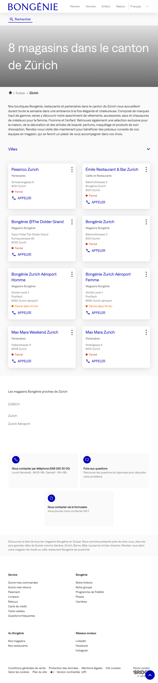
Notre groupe (84, 587)
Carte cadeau (16, 611)
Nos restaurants (18, 646)
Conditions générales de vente (27, 668)
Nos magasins (17, 641)
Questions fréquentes (21, 616)
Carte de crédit (17, 606)
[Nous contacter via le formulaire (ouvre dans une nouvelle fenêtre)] (79, 509)
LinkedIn (81, 641)
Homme (91, 6)
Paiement (14, 592)
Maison (120, 6)
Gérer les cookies (18, 672)
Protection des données (63, 668)
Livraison (13, 597)
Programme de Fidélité (90, 592)
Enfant (106, 6)
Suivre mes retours (19, 587)
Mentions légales (92, 668)
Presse (80, 597)
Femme (75, 6)
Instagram (82, 650)
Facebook (82, 646)
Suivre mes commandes (23, 582)
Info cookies (113, 668)
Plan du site (40, 672)
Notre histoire (84, 582)
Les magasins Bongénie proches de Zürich (37, 391)
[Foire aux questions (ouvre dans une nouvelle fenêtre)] (114, 470)
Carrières (81, 602)
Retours (13, 602)
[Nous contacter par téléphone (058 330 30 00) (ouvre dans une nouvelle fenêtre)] (43, 470)
